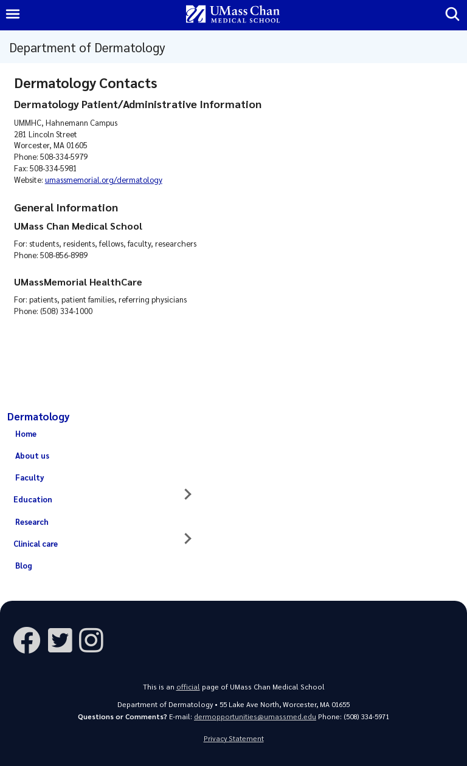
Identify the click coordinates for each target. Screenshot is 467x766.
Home (25, 433)
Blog (23, 565)
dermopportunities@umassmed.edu (255, 716)
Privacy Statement (234, 738)
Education (32, 499)
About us (32, 455)
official (188, 686)
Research (32, 521)
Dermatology (38, 416)
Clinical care (35, 543)
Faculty (29, 477)
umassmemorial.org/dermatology (103, 179)
